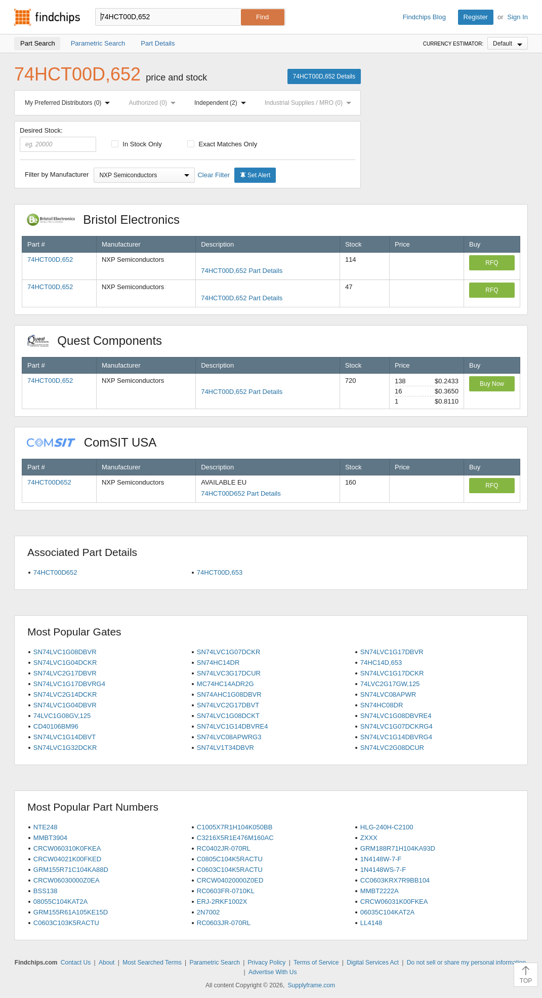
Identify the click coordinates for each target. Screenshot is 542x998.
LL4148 (371, 923)
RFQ (491, 262)
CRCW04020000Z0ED (230, 880)
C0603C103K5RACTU (66, 923)
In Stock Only (136, 144)
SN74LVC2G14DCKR (65, 694)
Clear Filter (213, 175)
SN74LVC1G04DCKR (65, 662)
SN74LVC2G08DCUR (392, 747)
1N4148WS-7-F (383, 869)
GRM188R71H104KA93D (397, 848)
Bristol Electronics (108, 219)
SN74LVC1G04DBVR (65, 705)
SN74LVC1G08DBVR (65, 652)
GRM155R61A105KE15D (70, 912)
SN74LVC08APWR (388, 694)
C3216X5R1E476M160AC (235, 838)
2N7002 (208, 912)
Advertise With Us (272, 972)
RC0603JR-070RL (224, 923)
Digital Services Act (373, 962)
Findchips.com (47, 17)
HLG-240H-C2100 (386, 827)
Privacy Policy (267, 962)
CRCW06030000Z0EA (66, 880)
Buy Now (492, 383)
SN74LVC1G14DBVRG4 (396, 737)
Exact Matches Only (222, 144)
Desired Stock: (58, 139)
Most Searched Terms (152, 962)
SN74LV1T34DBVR (225, 747)
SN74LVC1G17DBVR (392, 652)
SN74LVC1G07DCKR (228, 652)
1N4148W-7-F (380, 859)
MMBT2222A (379, 891)
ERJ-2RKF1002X (222, 901)
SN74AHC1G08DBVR (229, 694)
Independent (222, 103)
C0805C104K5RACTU (230, 859)
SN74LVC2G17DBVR (65, 673)
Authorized (154, 103)
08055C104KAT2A (60, 901)
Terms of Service (316, 962)
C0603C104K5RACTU (230, 869)
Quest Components (100, 340)
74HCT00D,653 (219, 572)
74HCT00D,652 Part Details (241, 270)
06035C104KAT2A (387, 912)
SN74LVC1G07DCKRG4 (396, 726)
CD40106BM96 (55, 726)
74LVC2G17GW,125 (390, 684)
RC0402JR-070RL (224, 848)
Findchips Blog (424, 17)
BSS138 (45, 891)
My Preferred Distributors (69, 103)
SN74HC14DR (218, 662)
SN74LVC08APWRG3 (229, 737)
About (106, 962)
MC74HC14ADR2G (225, 684)
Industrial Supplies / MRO (310, 103)
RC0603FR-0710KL (226, 891)
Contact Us (76, 962)
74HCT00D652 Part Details (241, 493)
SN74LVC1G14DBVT (64, 737)
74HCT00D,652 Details (324, 76)
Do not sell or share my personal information (466, 962)
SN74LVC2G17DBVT (228, 705)
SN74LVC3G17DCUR (229, 673)
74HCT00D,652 (50, 259)
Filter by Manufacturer (57, 174)
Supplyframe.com (311, 985)
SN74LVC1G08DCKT (228, 716)
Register (476, 17)
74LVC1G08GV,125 (62, 716)
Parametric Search (214, 962)
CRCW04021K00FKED (67, 859)
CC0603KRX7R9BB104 (395, 880)
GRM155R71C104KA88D (70, 869)
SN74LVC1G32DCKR (65, 747)
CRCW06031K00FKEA (394, 901)
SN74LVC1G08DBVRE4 (396, 716)
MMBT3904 (50, 838)
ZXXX (369, 838)
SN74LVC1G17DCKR (392, 673)
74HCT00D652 (49, 482)
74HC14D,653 (381, 662)
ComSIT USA (96, 442)
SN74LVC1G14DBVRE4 (232, 726)
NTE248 (45, 827)
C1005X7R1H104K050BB (235, 827)
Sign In (518, 17)
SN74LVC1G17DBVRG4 (69, 684)
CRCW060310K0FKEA (67, 848)
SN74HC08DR (381, 705)
